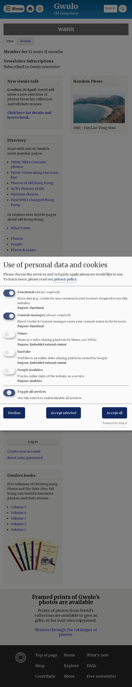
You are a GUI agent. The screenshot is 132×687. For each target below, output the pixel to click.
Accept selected (63, 413)
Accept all (114, 413)
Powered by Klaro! (114, 423)
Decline (14, 413)
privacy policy (65, 279)
